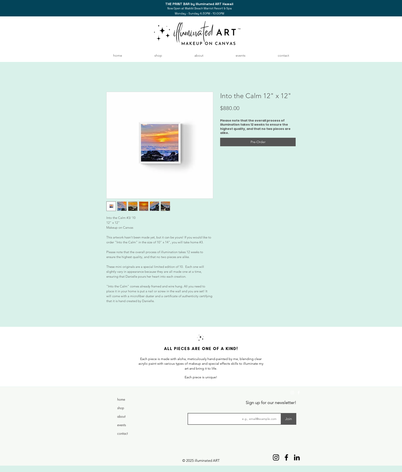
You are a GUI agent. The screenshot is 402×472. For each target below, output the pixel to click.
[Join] (288, 419)
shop (120, 408)
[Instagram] (292, 392)
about (121, 416)
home (121, 399)
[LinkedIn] (297, 457)
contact (122, 433)
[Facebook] (298, 392)
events (121, 425)
